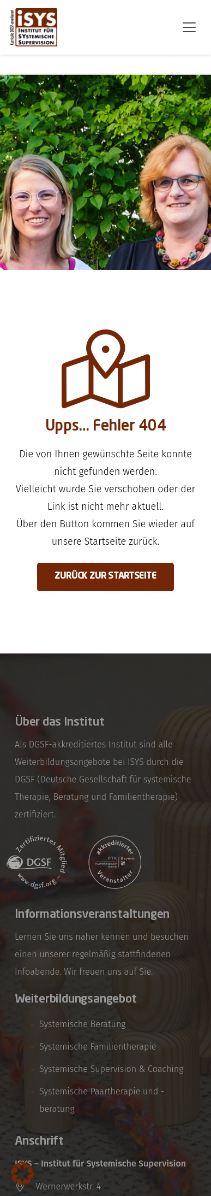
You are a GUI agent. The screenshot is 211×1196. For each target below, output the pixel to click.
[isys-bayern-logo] (33, 27)
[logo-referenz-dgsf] (37, 862)
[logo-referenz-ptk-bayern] (115, 862)
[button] (189, 27)
